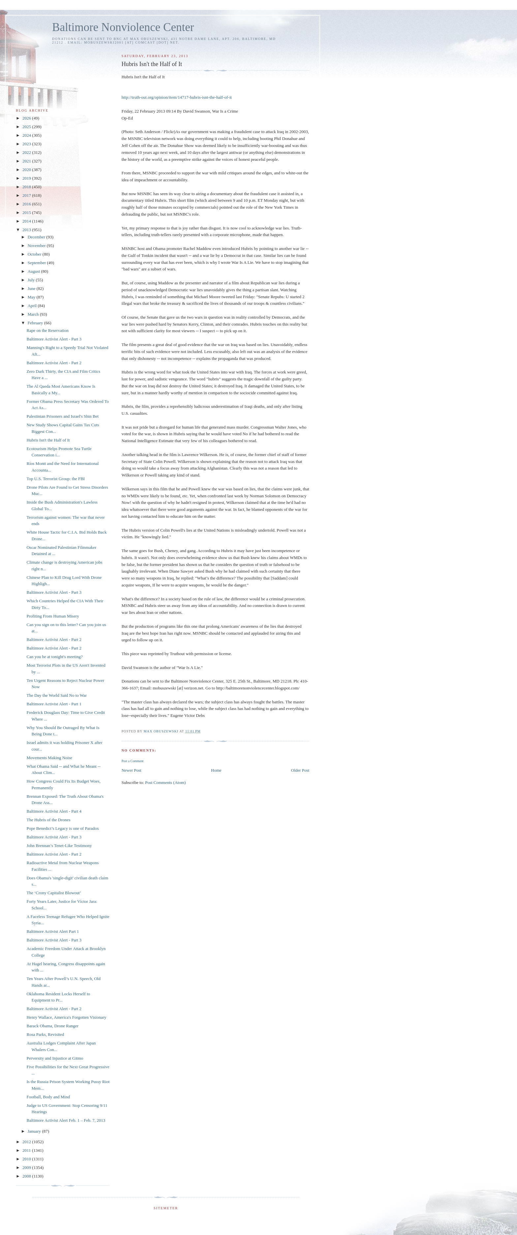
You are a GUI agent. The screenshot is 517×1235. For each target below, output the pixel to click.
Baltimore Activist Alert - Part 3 (53, 338)
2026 (27, 118)
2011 (27, 1150)
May (32, 297)
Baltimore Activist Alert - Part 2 (53, 362)
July (32, 279)
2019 (27, 178)
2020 (27, 169)
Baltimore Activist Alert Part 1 (52, 931)
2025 (27, 126)
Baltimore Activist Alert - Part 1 (53, 703)
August (34, 271)
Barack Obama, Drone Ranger (52, 1025)
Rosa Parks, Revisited (45, 1034)
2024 (27, 135)
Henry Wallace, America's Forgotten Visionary (66, 1017)
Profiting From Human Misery (52, 616)
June (32, 288)
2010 (27, 1158)
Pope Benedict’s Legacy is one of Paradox (62, 828)
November (37, 245)
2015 (27, 212)
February (36, 322)
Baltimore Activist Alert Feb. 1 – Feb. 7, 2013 (65, 1120)
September (37, 262)
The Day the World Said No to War (56, 695)
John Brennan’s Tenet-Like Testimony (59, 845)
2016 (27, 203)
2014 (27, 221)
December (37, 236)
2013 (27, 229)
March (34, 314)
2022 (27, 152)
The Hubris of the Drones (48, 819)
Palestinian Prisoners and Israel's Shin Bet (62, 416)
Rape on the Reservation (47, 330)
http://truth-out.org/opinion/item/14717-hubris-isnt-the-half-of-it (176, 97)
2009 (27, 1167)
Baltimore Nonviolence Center (123, 27)
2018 (27, 186)
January (35, 1131)
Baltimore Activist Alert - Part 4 (53, 811)
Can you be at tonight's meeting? (54, 656)
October (35, 254)
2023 (27, 143)
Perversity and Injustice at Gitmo (54, 1058)
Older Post (300, 770)
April (33, 305)
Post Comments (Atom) (165, 782)
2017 (27, 195)
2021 (27, 161)
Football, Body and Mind (48, 1096)
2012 (27, 1141)
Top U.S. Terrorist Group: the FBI (55, 478)
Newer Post (131, 770)
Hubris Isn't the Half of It (48, 440)
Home (216, 770)
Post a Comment (132, 761)
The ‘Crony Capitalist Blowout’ (53, 892)
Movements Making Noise (49, 757)
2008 (27, 1176)
